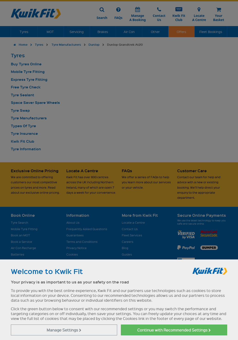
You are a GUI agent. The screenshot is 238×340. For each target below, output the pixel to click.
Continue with (174, 330)
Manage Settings (64, 330)
